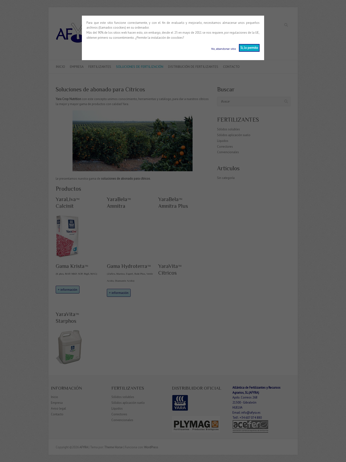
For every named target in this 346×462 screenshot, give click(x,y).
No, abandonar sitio (223, 49)
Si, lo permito (249, 48)
